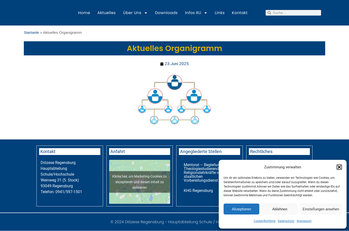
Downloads (166, 13)
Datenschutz (286, 221)
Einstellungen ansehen (321, 209)
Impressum (304, 221)
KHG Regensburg (198, 190)
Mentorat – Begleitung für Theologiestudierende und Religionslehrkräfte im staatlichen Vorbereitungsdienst (206, 173)
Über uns (135, 13)
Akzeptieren (241, 209)
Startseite (32, 32)
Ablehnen (279, 209)
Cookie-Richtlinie (264, 221)
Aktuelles (106, 13)
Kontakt (239, 13)
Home (84, 13)
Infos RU (196, 13)
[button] (339, 167)
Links (220, 13)
